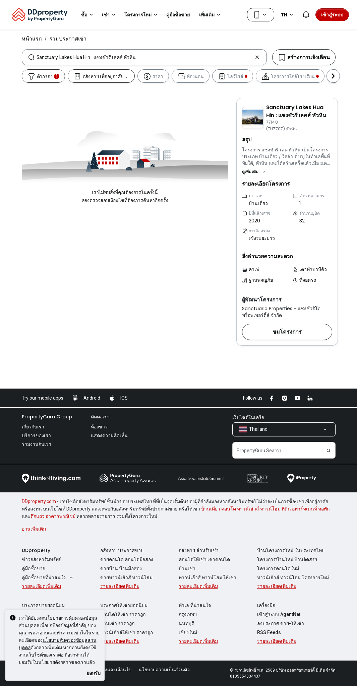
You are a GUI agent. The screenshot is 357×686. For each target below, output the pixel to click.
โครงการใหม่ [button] (142, 15)
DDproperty (36, 550)
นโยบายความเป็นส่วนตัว (164, 669)
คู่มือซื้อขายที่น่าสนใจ (48, 577)
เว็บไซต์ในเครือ (248, 417)
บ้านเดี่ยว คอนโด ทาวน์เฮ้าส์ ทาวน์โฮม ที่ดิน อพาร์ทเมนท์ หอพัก (265, 508)
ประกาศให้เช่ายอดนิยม (123, 605)
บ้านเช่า (187, 568)
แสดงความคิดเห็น (109, 435)
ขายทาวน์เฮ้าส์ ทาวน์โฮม (126, 577)
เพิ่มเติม (211, 15)
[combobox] (144, 57)
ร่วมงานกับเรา (36, 444)
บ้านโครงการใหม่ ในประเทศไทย (290, 550)
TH (288, 15)
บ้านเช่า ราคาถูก (117, 623)
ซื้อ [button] (88, 15)
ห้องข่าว (99, 426)
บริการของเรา (36, 435)
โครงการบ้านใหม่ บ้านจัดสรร (287, 559)
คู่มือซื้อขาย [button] (178, 14)
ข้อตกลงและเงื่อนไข (111, 669)
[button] (254, 172)
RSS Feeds (269, 632)
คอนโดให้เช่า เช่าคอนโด (204, 559)
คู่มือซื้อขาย (33, 568)
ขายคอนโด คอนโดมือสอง (126, 559)
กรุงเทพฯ (188, 614)
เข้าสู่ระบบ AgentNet (278, 614)
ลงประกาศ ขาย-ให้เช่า (280, 623)
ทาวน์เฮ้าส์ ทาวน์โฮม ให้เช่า (207, 577)
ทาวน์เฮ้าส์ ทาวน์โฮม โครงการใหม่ (293, 577)
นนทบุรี (186, 623)
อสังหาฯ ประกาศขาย (121, 550)
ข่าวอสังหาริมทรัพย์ (41, 559)
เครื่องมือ (266, 605)
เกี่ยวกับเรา (33, 426)
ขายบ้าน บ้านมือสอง (121, 568)
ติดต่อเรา (100, 416)
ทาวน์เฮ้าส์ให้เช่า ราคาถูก (126, 632)
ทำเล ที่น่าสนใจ (195, 605)
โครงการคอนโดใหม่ (278, 568)
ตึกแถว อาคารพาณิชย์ (53, 516)
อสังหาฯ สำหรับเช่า (199, 550)
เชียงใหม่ (188, 632)
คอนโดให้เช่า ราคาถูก (122, 614)
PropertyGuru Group (47, 416)
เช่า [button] (110, 15)
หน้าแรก (32, 38)
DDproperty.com (39, 501)
